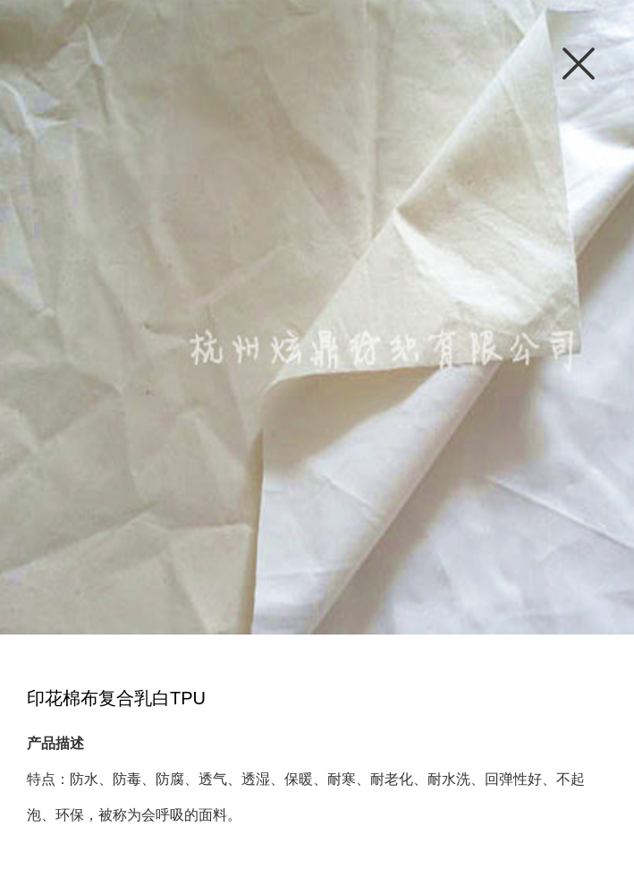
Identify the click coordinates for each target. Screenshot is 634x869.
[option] (317, 317)
